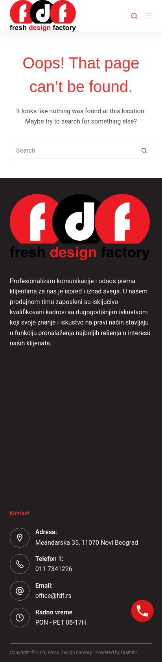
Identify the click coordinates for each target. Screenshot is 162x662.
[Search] (134, 16)
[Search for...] (73, 151)
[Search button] (144, 151)
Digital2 (129, 652)
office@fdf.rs (53, 595)
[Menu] (148, 15)
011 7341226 (53, 569)
